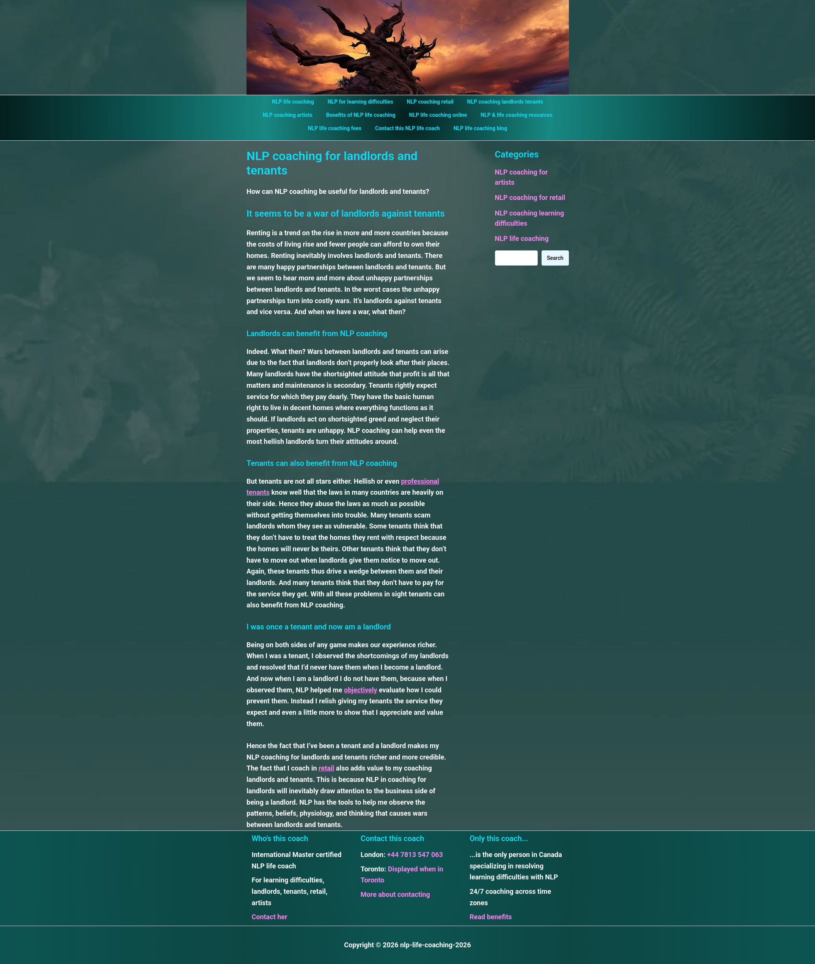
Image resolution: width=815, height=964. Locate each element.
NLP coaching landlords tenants (501, 102)
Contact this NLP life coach (407, 128)
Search (555, 258)
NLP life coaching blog (477, 128)
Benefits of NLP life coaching (362, 115)
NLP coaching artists (292, 115)
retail (326, 768)
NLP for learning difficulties (362, 102)
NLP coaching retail (428, 102)
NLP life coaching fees (337, 128)
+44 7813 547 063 (415, 855)
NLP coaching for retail (530, 197)
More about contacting (395, 894)
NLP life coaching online (437, 115)
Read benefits (491, 917)
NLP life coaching (297, 102)
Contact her (269, 917)
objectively (360, 690)
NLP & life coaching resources (512, 115)
